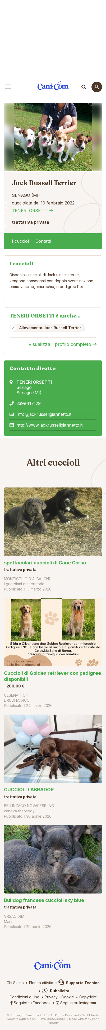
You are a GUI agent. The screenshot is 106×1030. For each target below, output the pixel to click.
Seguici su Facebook (30, 1002)
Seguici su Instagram (76, 1002)
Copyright (87, 997)
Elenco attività (41, 982)
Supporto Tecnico (79, 982)
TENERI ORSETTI (30, 210)
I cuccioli (21, 241)
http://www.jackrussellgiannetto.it (49, 425)
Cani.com (53, 85)
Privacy (51, 997)
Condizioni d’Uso (24, 997)
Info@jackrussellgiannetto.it (43, 414)
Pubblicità (55, 991)
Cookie (67, 997)
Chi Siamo (15, 982)
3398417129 (28, 403)
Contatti (43, 241)
